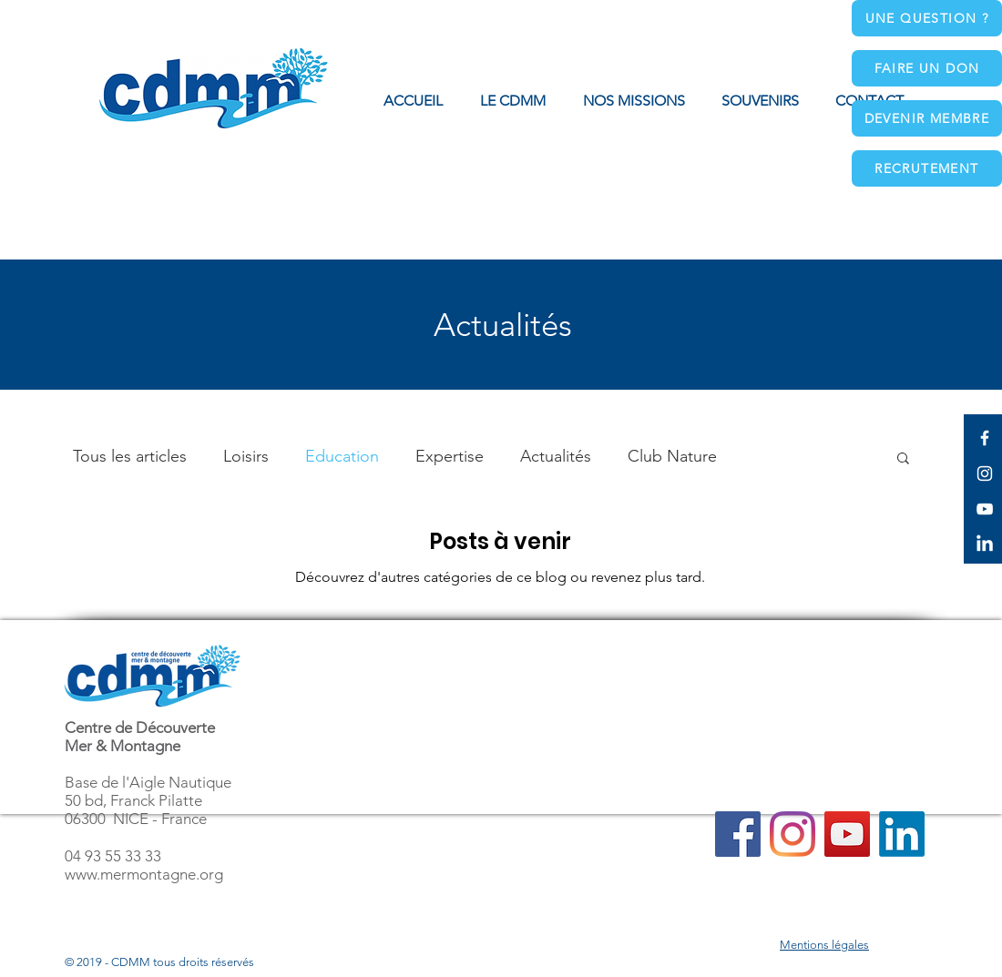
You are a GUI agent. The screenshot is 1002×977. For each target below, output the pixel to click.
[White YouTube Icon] (985, 509)
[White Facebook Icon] (985, 438)
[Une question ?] (927, 18)
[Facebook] (738, 834)
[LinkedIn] (985, 544)
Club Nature (672, 456)
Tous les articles (130, 456)
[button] (633, 101)
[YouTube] (847, 834)
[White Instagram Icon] (985, 473)
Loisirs (246, 456)
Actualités (555, 456)
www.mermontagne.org (144, 874)
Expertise (449, 456)
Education (342, 456)
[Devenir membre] (927, 118)
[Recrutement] (927, 168)
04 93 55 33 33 (113, 856)
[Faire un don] (927, 68)
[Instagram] (792, 834)
